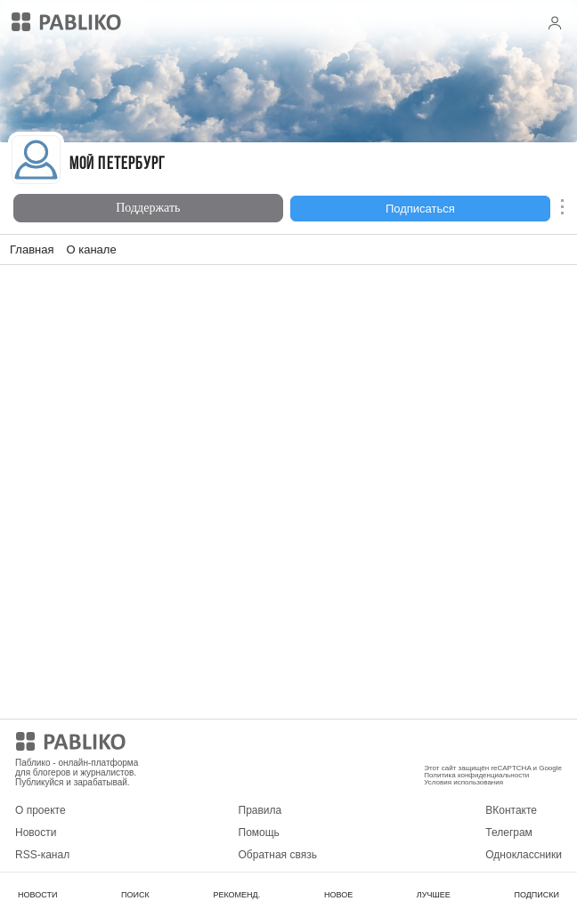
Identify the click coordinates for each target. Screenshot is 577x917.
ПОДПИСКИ (536, 894)
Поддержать (148, 207)
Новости (35, 832)
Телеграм (508, 832)
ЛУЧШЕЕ (434, 894)
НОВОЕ (338, 894)
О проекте (40, 810)
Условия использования (463, 782)
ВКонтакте (511, 810)
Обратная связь (278, 855)
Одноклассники (523, 855)
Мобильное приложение (483, 744)
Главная (31, 249)
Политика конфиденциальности (476, 775)
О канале (91, 249)
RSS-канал (42, 855)
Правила (260, 810)
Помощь (259, 832)
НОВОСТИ (37, 894)
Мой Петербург (117, 165)
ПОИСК (135, 894)
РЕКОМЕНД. (236, 894)
